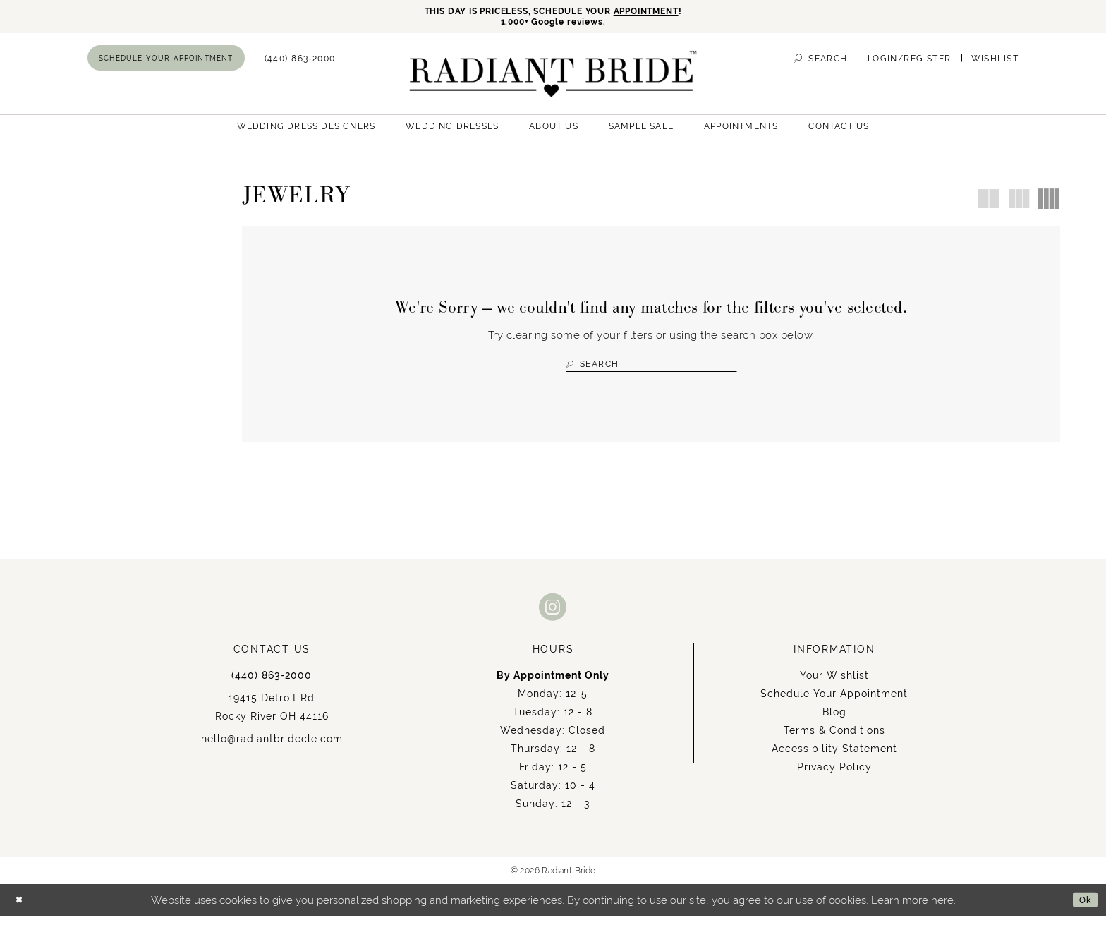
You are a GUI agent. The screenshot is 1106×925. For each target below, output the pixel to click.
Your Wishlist (834, 684)
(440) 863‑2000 (271, 684)
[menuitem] (166, 62)
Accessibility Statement (834, 757)
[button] (909, 63)
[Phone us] (300, 63)
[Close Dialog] (21, 909)
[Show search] (820, 63)
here (942, 909)
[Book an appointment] (166, 62)
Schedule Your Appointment (834, 702)
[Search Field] (651, 369)
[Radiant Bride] (553, 78)
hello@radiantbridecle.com (272, 748)
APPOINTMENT (669, 12)
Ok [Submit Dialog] (1082, 909)
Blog (834, 721)
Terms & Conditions (834, 739)
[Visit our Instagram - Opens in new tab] (553, 615)
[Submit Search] (572, 369)
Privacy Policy (834, 776)
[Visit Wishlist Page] (994, 63)
